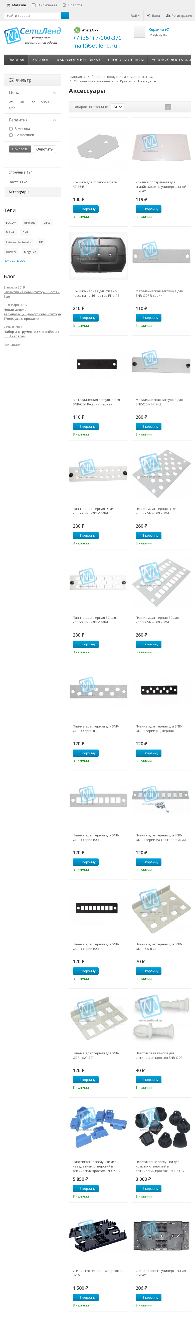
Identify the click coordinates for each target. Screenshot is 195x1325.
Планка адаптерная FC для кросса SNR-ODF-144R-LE (94, 510)
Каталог (40, 59)
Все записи (12, 345)
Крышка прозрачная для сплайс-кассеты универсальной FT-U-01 (161, 186)
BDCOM (11, 222)
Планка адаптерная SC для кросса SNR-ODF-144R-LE (94, 619)
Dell (25, 232)
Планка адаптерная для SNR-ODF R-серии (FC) (96, 728)
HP (41, 242)
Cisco (47, 222)
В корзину (85, 209)
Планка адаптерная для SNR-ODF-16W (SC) (96, 1055)
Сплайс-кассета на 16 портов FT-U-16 (98, 1272)
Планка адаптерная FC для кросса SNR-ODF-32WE (157, 510)
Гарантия (32, 119)
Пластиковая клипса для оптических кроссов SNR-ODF (159, 1055)
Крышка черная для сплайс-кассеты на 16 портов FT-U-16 (96, 293)
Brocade (30, 222)
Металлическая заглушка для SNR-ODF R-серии (159, 293)
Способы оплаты (126, 59)
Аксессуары (19, 191)
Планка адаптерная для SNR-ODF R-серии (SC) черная (96, 946)
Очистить (44, 149)
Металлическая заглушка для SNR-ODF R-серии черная (96, 401)
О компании (44, 5)
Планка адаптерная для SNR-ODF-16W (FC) (159, 946)
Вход (153, 15)
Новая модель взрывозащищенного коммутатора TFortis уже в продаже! (32, 314)
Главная (16, 59)
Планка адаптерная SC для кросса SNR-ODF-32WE (157, 619)
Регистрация (179, 15)
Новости (72, 5)
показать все (14, 260)
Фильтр (20, 80)
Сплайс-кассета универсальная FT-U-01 (161, 1272)
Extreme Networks (18, 242)
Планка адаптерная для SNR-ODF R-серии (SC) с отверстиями (161, 837)
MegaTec (30, 252)
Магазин (16, 5)
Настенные (18, 182)
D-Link (10, 232)
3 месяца (19, 128)
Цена (32, 92)
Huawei (11, 252)
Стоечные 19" (20, 172)
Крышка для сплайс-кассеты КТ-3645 (95, 184)
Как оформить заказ (78, 59)
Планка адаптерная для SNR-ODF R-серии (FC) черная (159, 728)
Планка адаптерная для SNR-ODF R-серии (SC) (96, 837)
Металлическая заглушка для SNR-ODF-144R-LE (159, 401)
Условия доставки (171, 59)
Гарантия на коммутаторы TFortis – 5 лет (32, 294)
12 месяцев (21, 134)
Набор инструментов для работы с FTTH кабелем (31, 333)
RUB (135, 15)
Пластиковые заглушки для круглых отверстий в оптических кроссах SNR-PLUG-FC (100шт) (160, 1166)
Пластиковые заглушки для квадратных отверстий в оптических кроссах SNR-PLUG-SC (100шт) (97, 1166)
